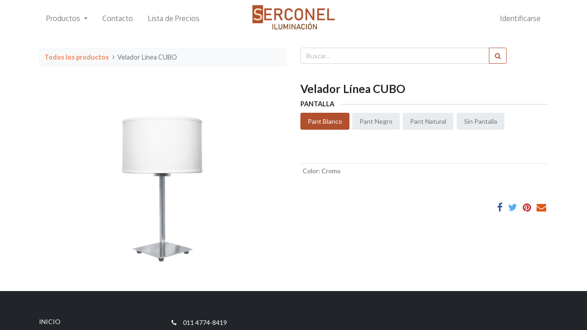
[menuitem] (117, 18)
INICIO (50, 321)
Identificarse (520, 18)
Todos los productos (76, 57)
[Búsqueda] (498, 56)
